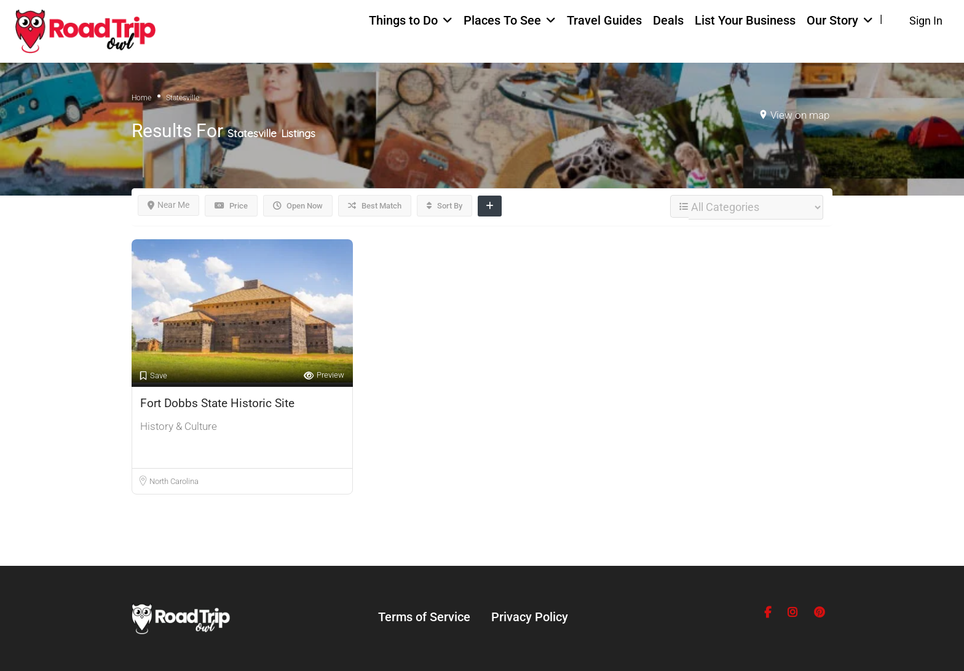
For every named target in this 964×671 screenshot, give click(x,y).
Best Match (374, 205)
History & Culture (178, 426)
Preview (324, 375)
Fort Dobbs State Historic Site (217, 403)
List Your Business (745, 20)
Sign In (925, 20)
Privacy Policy (529, 616)
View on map (799, 115)
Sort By (444, 205)
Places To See (502, 20)
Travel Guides (604, 20)
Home (141, 97)
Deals (668, 20)
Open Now (298, 205)
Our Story (832, 20)
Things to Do (403, 20)
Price (231, 205)
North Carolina (174, 481)
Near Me (168, 205)
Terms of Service (424, 616)
